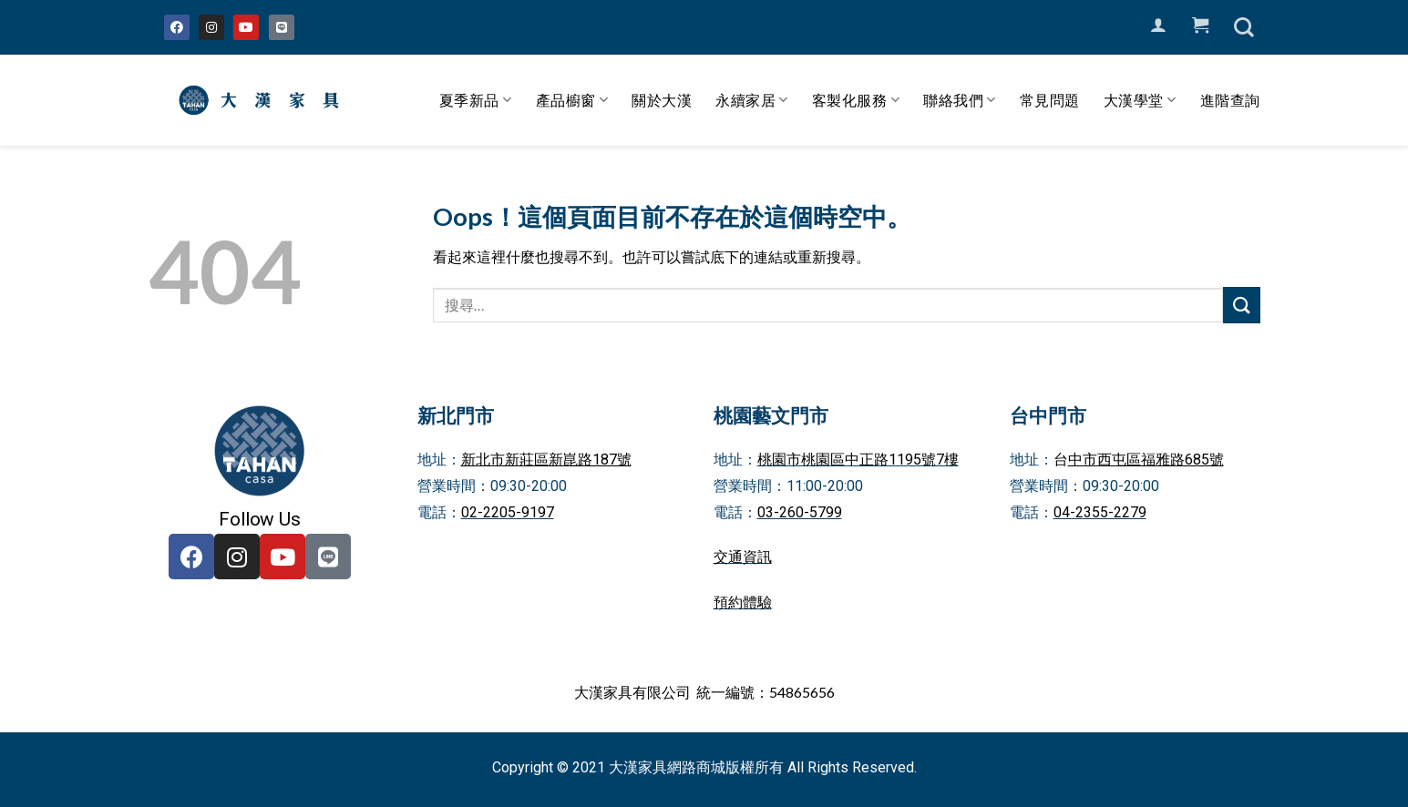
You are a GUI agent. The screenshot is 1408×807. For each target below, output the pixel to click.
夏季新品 (475, 100)
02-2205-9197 (507, 512)
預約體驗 (743, 602)
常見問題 (1050, 99)
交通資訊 (743, 557)
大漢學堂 (1140, 100)
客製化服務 (855, 100)
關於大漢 (662, 99)
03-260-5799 (799, 512)
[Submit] (1241, 304)
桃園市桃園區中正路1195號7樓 (858, 459)
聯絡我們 (959, 100)
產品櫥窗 (572, 100)
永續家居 (751, 100)
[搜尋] (1244, 27)
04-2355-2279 (1099, 512)
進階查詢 (1230, 99)
